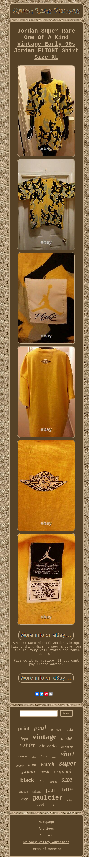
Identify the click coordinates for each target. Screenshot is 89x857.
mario (22, 756)
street (53, 781)
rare (67, 788)
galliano (36, 791)
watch (48, 764)
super (67, 763)
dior (42, 781)
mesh (44, 771)
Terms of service (46, 849)
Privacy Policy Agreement (46, 842)
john (69, 800)
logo (24, 738)
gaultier (47, 797)
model (66, 738)
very (24, 799)
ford (40, 804)
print (24, 728)
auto (32, 764)
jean (51, 789)
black (27, 780)
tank (44, 756)
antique (23, 791)
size (66, 779)
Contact (46, 835)
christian (67, 747)
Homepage (46, 822)
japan (28, 771)
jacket (70, 729)
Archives (46, 829)
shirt (67, 754)
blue (34, 756)
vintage (45, 736)
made (52, 805)
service (56, 729)
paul (40, 727)
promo (20, 765)
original (62, 771)
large (54, 757)
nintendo (48, 746)
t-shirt (27, 745)
